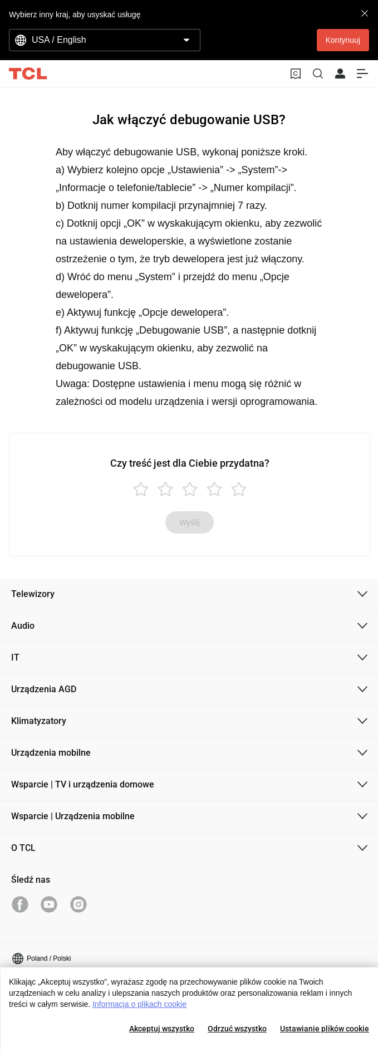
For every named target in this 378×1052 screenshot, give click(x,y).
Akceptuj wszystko (161, 1028)
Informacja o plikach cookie (139, 1004)
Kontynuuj (343, 40)
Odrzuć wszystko (237, 1028)
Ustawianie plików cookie (324, 1028)
